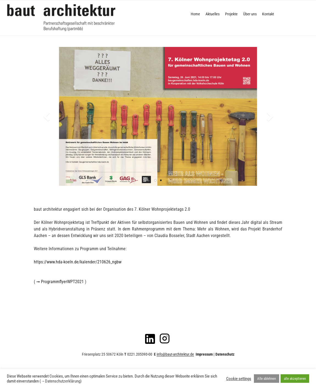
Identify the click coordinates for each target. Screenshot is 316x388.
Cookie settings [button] (238, 378)
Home (195, 14)
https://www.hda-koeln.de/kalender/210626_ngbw (77, 262)
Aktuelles (213, 14)
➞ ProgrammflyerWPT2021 (60, 281)
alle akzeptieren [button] (295, 378)
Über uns (250, 14)
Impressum (204, 354)
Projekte (231, 14)
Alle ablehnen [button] (266, 378)
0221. (139, 354)
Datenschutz (224, 354)
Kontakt (268, 14)
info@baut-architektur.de (175, 354)
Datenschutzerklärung (62, 381)
